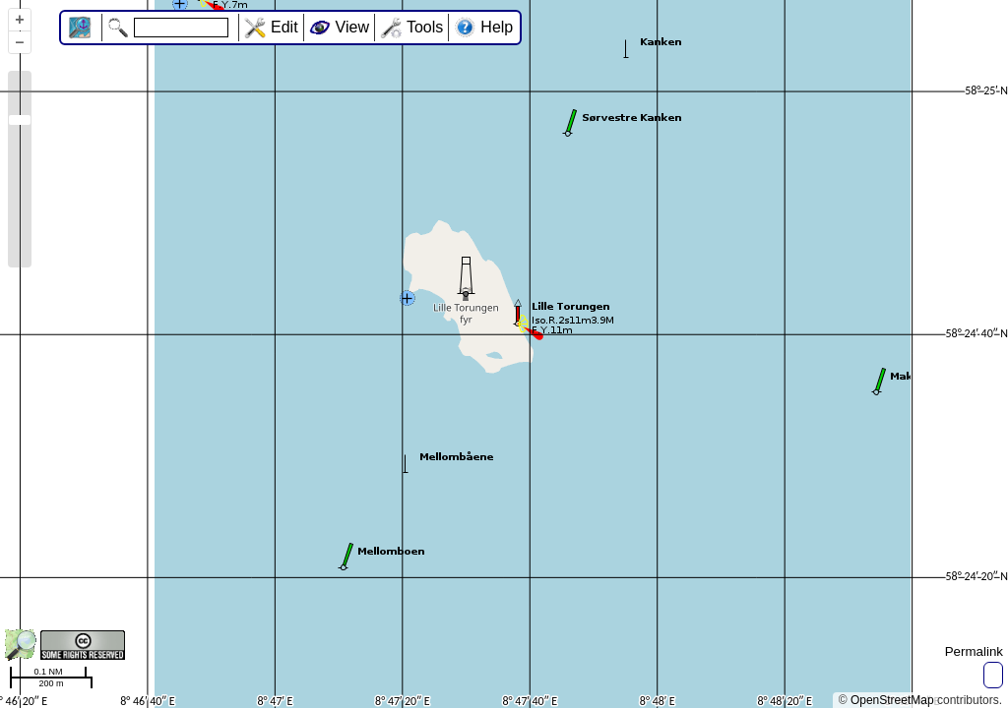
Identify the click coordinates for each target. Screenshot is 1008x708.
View (352, 27)
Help (496, 27)
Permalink (974, 651)
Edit (284, 27)
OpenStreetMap (892, 700)
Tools (425, 27)
